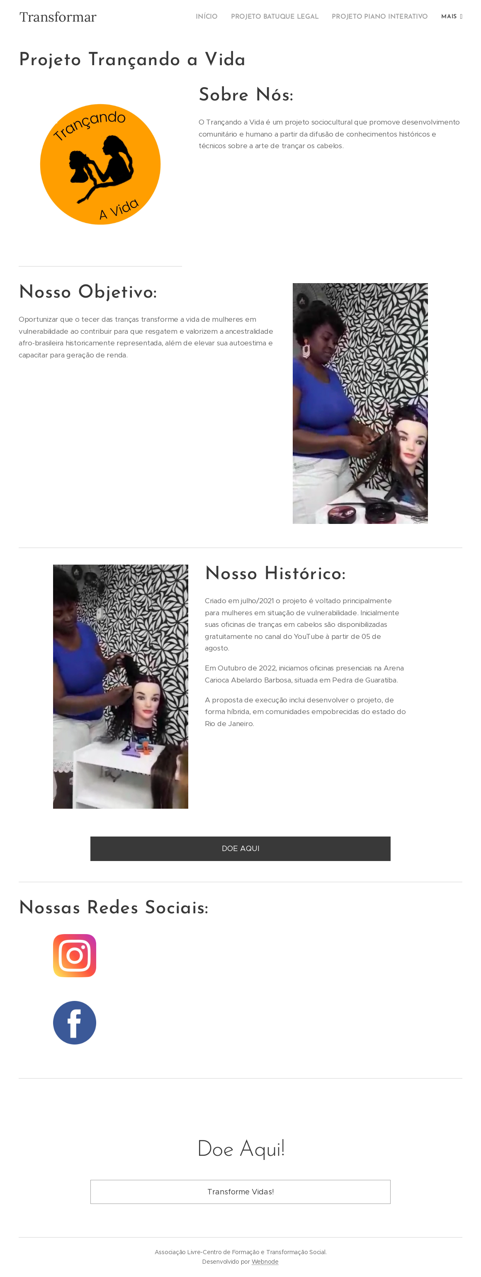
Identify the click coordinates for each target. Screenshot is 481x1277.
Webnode (265, 1261)
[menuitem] (218, 17)
